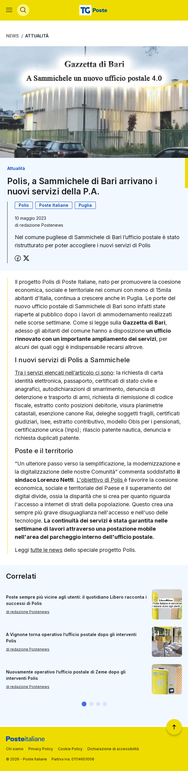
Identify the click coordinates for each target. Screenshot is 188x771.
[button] (84, 705)
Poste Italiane (53, 206)
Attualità (37, 37)
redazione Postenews (41, 226)
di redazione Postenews (27, 613)
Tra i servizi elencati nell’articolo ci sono (64, 374)
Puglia (85, 206)
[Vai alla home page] (94, 11)
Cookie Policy (70, 749)
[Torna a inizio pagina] (174, 727)
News (12, 37)
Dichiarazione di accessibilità (113, 749)
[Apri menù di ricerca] (23, 11)
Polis (24, 206)
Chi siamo (15, 749)
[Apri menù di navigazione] (9, 11)
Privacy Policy (40, 749)
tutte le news (46, 551)
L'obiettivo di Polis (100, 481)
